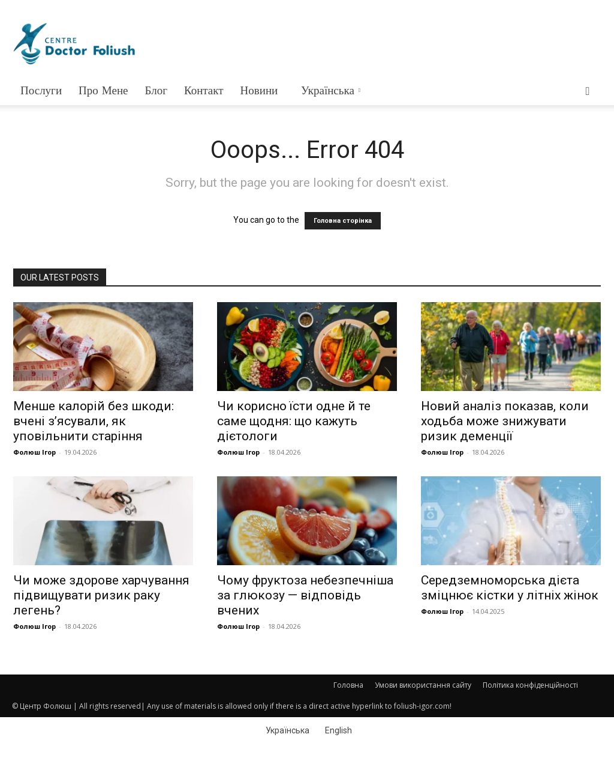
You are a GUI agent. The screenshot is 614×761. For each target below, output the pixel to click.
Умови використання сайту (423, 685)
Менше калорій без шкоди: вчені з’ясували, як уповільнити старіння (93, 421)
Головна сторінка (343, 221)
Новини (259, 90)
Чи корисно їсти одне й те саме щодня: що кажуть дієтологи (294, 421)
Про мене (103, 90)
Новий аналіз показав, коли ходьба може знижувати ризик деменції (505, 421)
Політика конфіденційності (530, 685)
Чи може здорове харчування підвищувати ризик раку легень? (101, 595)
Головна (348, 685)
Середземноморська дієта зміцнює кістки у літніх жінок (509, 587)
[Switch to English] (336, 730)
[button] (587, 91)
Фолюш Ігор (34, 451)
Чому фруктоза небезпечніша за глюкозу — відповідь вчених (305, 595)
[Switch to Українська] (285, 730)
